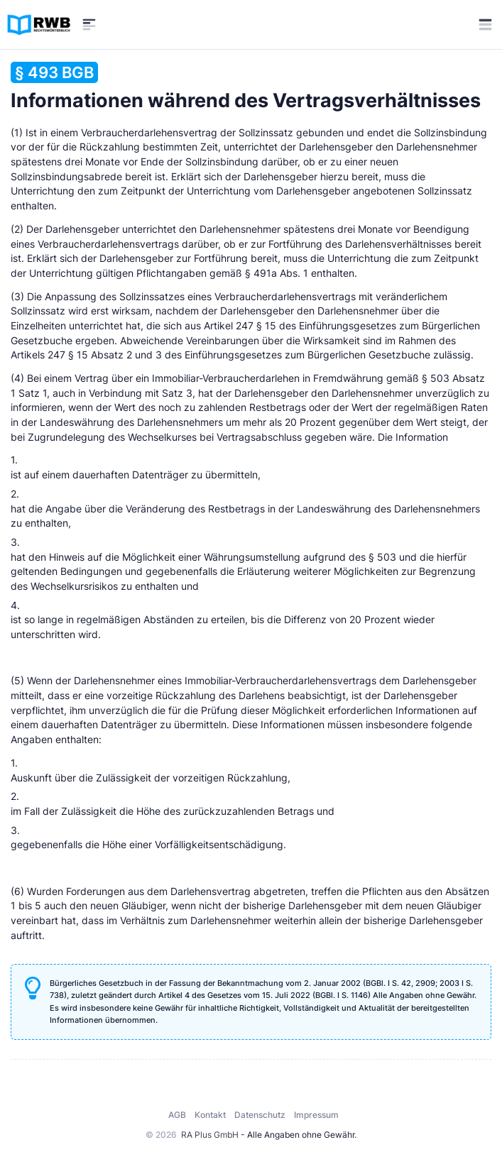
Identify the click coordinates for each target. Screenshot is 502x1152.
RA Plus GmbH (210, 1134)
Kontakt (210, 1114)
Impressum (316, 1114)
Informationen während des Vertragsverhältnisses (246, 87)
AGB (177, 1114)
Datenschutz (259, 1114)
